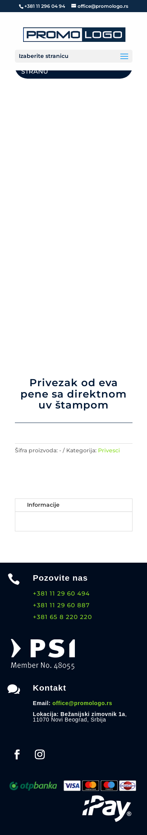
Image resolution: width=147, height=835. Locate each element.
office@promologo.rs (83, 703)
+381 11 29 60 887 (61, 605)
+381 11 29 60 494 (61, 593)
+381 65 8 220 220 (62, 617)
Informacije (43, 504)
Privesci (109, 450)
